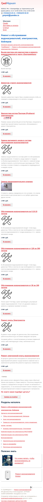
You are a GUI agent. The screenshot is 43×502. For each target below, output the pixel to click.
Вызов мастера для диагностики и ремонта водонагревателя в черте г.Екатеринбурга (19, 53)
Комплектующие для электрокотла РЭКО (14, 435)
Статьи (6, 28)
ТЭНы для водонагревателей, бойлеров (16, 416)
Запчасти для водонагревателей (11, 413)
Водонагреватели (6, 438)
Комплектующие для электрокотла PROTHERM (16, 431)
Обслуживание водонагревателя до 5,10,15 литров (19, 213)
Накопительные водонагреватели (14, 441)
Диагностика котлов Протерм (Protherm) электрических (18, 114)
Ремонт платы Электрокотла (13, 320)
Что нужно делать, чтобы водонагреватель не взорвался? (24, 460)
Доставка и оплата (10, 25)
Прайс (5, 23)
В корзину (7, 76)
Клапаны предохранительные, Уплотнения (17, 428)
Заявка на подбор (11, 397)
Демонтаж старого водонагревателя (16, 83)
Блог (5, 30)
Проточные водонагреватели (12, 447)
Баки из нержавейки (9, 444)
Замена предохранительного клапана (17, 182)
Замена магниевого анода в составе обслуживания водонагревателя (16, 141)
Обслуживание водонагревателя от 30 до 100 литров (20, 286)
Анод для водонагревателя (12, 419)
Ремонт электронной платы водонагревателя (20, 356)
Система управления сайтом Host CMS (14, 501)
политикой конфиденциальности (11, 498)
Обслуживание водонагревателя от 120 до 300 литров (20, 250)
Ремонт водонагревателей (22, 489)
